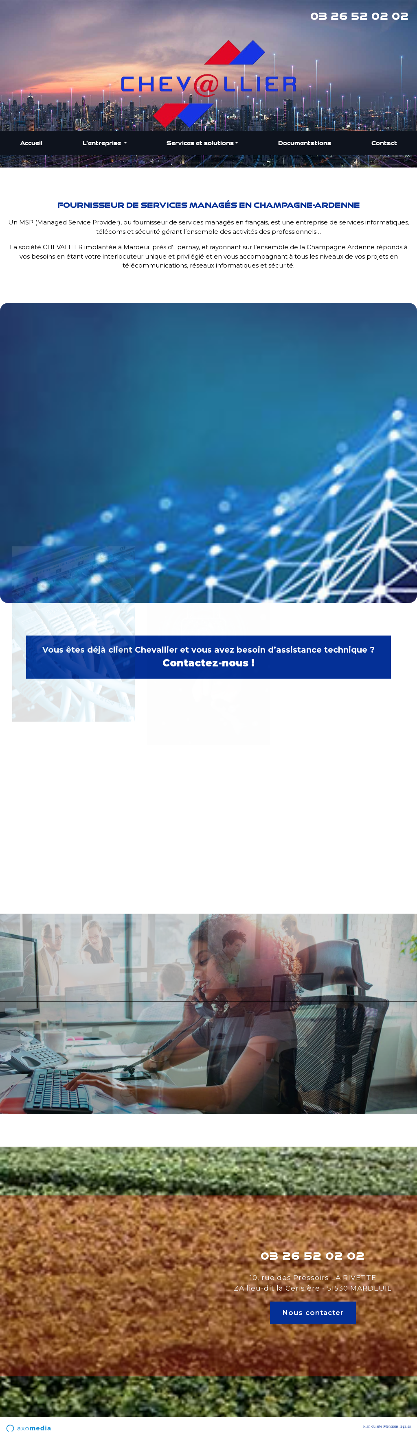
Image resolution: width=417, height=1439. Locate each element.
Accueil (31, 143)
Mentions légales (397, 1426)
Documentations (304, 143)
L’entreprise (103, 143)
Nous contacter (313, 1312)
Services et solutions (200, 143)
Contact (384, 143)
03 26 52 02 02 (359, 16)
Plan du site (372, 1426)
